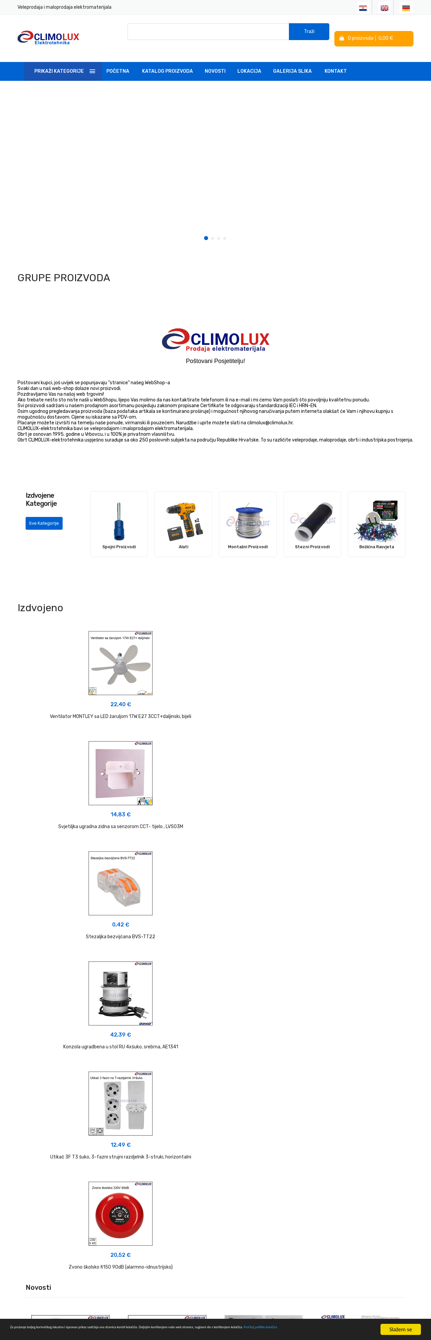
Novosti (215, 62)
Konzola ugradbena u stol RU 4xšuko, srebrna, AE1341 (81, 823)
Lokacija (249, 62)
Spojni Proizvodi (119, 537)
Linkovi (159, 1225)
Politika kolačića (237, 1210)
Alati (183, 537)
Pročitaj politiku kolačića (88, 1332)
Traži (309, 33)
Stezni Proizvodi (312, 537)
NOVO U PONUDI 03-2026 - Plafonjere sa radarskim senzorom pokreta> (71, 971)
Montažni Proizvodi (247, 537)
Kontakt (336, 62)
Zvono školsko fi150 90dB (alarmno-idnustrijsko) (350, 823)
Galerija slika (292, 62)
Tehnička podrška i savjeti (180, 1212)
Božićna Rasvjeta (376, 537)
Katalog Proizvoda (167, 62)
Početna (117, 62)
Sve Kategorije (46, 520)
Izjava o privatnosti (240, 1198)
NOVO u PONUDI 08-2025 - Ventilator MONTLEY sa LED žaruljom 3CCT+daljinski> (361, 966)
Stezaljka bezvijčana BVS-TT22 (350, 707)
